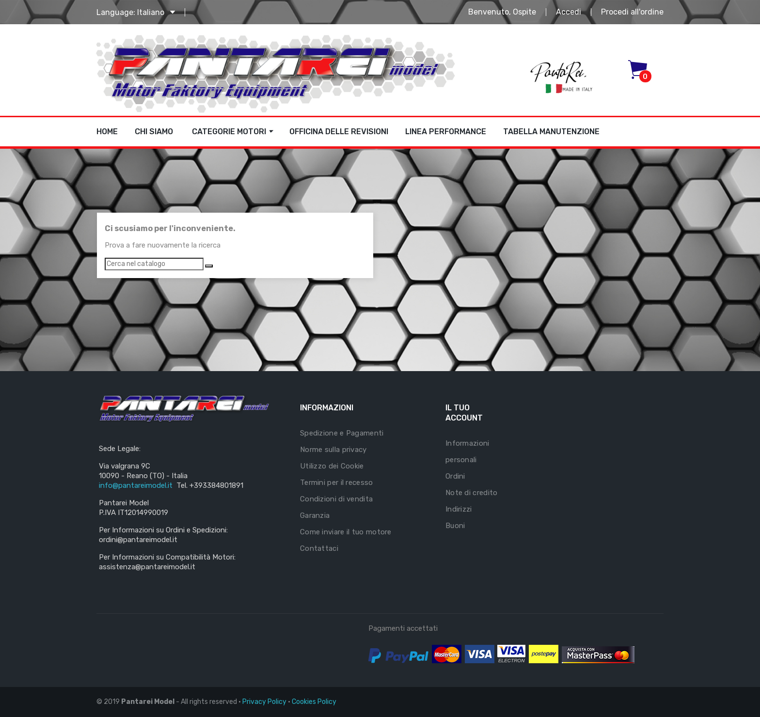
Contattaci (319, 548)
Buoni (455, 525)
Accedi (568, 12)
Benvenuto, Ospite (502, 12)
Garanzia (315, 515)
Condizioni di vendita (336, 499)
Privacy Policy (264, 702)
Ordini (455, 476)
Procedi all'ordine (632, 12)
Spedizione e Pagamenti (342, 433)
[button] (639, 69)
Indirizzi (458, 509)
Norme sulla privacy (333, 449)
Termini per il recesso (336, 482)
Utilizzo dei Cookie (332, 466)
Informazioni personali (467, 451)
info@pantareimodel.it (136, 485)
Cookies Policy (314, 702)
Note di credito (471, 492)
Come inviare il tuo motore (346, 532)
